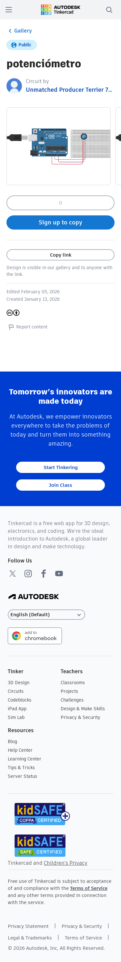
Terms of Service (88, 888)
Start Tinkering (61, 467)
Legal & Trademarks (30, 937)
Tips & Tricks (21, 767)
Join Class (60, 485)
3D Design (18, 682)
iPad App (17, 708)
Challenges (72, 700)
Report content (26, 327)
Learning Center (24, 759)
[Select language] (46, 615)
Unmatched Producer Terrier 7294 (72, 90)
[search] (109, 9)
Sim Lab (16, 717)
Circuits (16, 691)
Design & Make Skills (83, 708)
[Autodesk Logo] (34, 597)
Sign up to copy (60, 222)
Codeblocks (19, 700)
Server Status (22, 776)
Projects (69, 691)
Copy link (60, 254)
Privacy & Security (80, 717)
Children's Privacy (65, 863)
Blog (12, 741)
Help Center (20, 750)
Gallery (19, 31)
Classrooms (73, 682)
